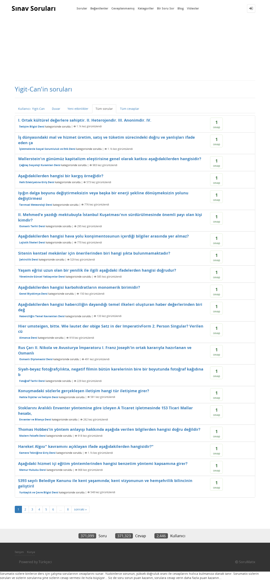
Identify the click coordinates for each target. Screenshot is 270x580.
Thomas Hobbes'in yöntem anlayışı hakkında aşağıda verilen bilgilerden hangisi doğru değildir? (109, 429)
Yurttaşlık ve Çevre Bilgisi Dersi (38, 492)
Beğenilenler (99, 8)
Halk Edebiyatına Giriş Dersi (36, 182)
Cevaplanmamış (123, 8)
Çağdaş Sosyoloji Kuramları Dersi (40, 165)
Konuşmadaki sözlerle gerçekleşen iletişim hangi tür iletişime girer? (83, 390)
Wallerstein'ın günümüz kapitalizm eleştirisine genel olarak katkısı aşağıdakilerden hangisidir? (109, 158)
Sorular (82, 8)
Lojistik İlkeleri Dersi (32, 242)
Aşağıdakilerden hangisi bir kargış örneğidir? (60, 175)
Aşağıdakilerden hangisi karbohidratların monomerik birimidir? (79, 287)
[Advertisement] (135, 48)
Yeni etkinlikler (78, 109)
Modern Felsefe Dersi (32, 436)
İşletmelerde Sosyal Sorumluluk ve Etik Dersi (47, 149)
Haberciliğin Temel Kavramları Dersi (42, 316)
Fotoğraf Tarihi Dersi (32, 381)
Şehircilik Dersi (28, 259)
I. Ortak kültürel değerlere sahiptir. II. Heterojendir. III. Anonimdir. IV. (84, 120)
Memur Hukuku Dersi (32, 470)
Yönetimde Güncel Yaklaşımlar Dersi (42, 276)
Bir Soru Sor (165, 8)
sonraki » (80, 509)
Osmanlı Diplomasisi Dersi (36, 359)
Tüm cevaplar (129, 109)
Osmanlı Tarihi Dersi (32, 226)
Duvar (56, 109)
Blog (180, 8)
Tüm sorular (104, 109)
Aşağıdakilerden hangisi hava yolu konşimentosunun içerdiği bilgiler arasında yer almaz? (103, 236)
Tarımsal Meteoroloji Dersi (35, 204)
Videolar (193, 8)
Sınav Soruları (34, 8)
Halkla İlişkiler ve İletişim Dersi (38, 397)
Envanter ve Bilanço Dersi (35, 419)
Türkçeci (45, 562)
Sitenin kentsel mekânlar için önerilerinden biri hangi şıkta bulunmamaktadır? (94, 253)
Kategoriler (146, 8)
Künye (31, 552)
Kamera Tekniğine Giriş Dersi (37, 453)
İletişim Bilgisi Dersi (32, 126)
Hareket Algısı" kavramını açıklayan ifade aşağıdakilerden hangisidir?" (86, 446)
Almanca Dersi (28, 338)
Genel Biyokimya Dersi (33, 293)
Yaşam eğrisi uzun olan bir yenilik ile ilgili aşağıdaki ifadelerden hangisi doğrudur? (97, 270)
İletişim (19, 552)
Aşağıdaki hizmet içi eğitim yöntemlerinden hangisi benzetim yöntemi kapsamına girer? (103, 463)
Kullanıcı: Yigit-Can (31, 109)
